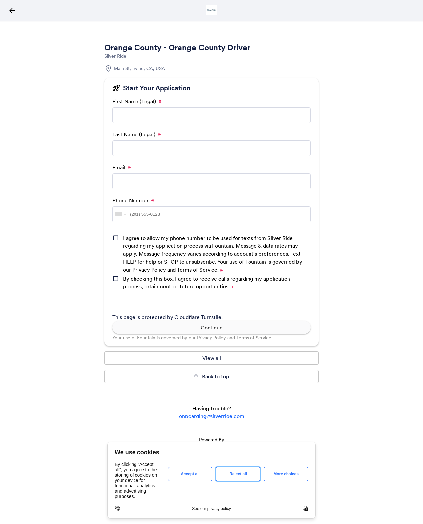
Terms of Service (253, 338)
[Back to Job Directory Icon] (12, 11)
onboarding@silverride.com (211, 416)
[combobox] (120, 214)
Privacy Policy (211, 338)
